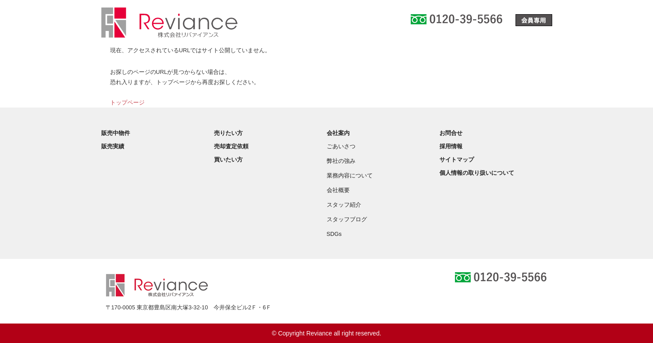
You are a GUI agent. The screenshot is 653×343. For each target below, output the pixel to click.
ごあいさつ (341, 146)
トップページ (127, 102)
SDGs (334, 234)
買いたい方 (228, 159)
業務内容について (350, 175)
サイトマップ (456, 159)
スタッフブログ (347, 219)
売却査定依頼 (231, 146)
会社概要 (338, 190)
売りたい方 (228, 133)
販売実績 (112, 146)
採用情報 (450, 146)
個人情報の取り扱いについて (476, 173)
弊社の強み (341, 161)
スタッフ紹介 (344, 204)
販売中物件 (115, 133)
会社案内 (338, 133)
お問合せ (450, 133)
